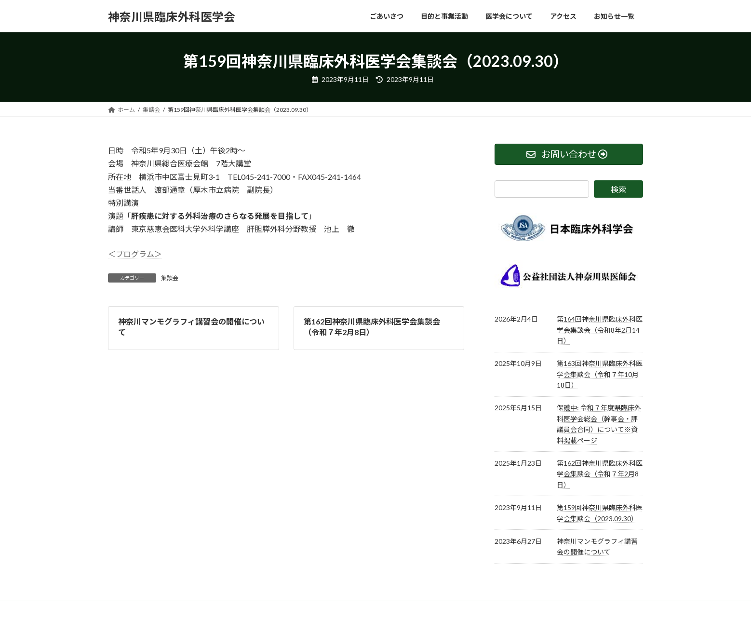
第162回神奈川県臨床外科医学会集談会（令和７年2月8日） (600, 474)
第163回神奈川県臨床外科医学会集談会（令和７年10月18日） (600, 374)
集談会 (169, 278)
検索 (618, 189)
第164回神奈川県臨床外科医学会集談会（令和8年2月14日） (600, 330)
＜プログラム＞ (135, 253)
